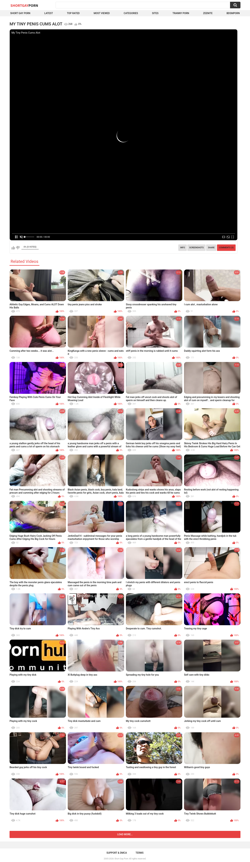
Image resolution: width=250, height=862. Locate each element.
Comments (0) (226, 247)
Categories (131, 13)
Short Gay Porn (20, 13)
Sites (155, 13)
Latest (48, 13)
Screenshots (196, 247)
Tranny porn (180, 13)
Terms (140, 852)
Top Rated (73, 13)
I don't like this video (18, 247)
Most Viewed (102, 13)
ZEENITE (207, 13)
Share (211, 247)
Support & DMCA (116, 852)
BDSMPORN (233, 13)
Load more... (125, 834)
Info (182, 247)
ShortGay (24, 5)
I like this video (13, 247)
